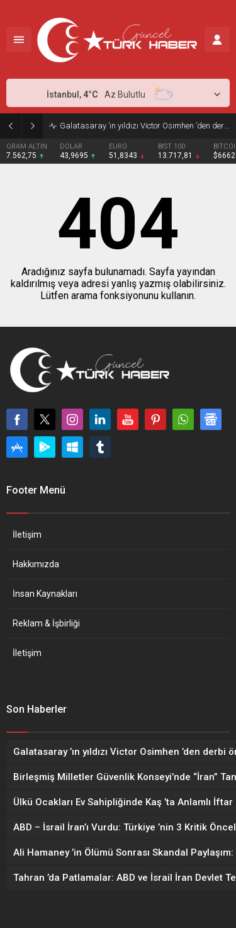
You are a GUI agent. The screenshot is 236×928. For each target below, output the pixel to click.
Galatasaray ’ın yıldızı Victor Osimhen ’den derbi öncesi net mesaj (145, 125)
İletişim (27, 534)
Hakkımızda (36, 564)
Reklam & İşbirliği (46, 623)
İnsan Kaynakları (45, 594)
